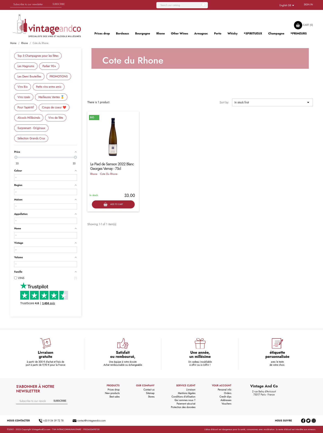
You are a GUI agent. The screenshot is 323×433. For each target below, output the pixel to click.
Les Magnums (26, 66)
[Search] (182, 5)
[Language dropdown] (288, 5)
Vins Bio (23, 87)
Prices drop (113, 390)
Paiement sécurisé (186, 404)
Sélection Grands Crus (31, 138)
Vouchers (226, 404)
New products (112, 393)
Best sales (115, 397)
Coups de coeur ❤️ (54, 107)
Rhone (93, 174)
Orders (227, 393)
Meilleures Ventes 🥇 (51, 97)
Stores (151, 397)
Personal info (224, 390)
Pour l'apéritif (26, 107)
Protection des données (183, 407)
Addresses (225, 400)
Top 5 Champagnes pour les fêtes (38, 56)
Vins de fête (55, 118)
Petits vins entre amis (48, 87)
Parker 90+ (49, 66)
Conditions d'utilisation (183, 397)
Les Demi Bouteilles (29, 76)
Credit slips (225, 397)
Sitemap (150, 393)
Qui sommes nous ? (184, 400)
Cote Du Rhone (108, 174)
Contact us (149, 390)
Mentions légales (186, 393)
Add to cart (113, 204)
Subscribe (59, 4)
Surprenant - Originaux (31, 128)
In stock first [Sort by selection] (272, 102)
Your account (221, 385)
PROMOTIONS (59, 76)
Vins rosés (24, 97)
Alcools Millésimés (29, 118)
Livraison (190, 390)
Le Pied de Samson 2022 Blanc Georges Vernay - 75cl (112, 166)
